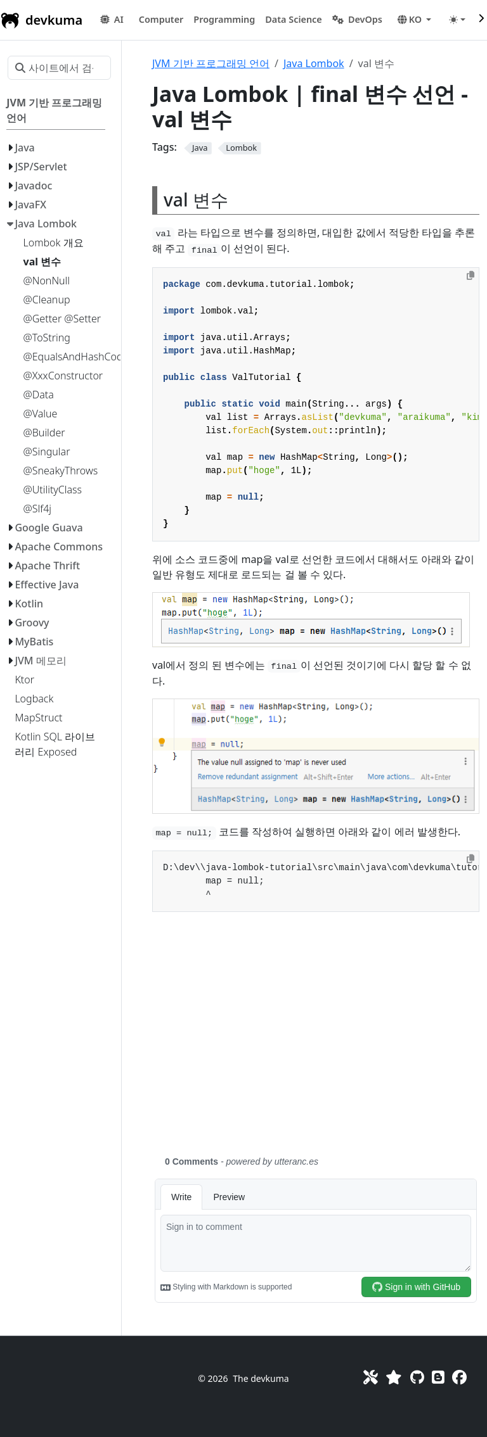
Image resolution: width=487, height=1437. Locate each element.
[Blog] (438, 1377)
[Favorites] (394, 1377)
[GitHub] (417, 1377)
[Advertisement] (315, 1041)
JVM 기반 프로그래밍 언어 (210, 63)
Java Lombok (313, 63)
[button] (161, 20)
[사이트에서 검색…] (59, 68)
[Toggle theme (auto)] (457, 20)
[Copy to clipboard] (470, 275)
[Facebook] (459, 1377)
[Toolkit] (370, 1377)
